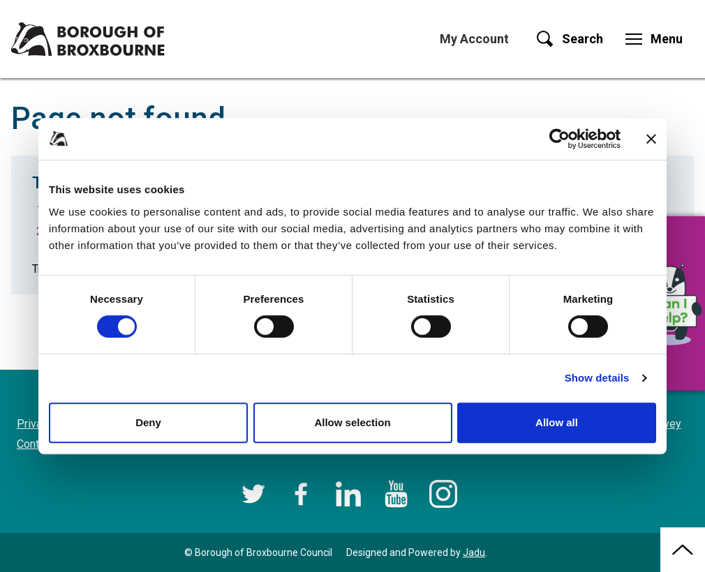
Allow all (556, 422)
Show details (597, 378)
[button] (670, 303)
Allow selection (352, 422)
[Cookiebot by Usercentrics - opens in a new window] (559, 138)
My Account (474, 38)
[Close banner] (651, 139)
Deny (148, 422)
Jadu (474, 552)
